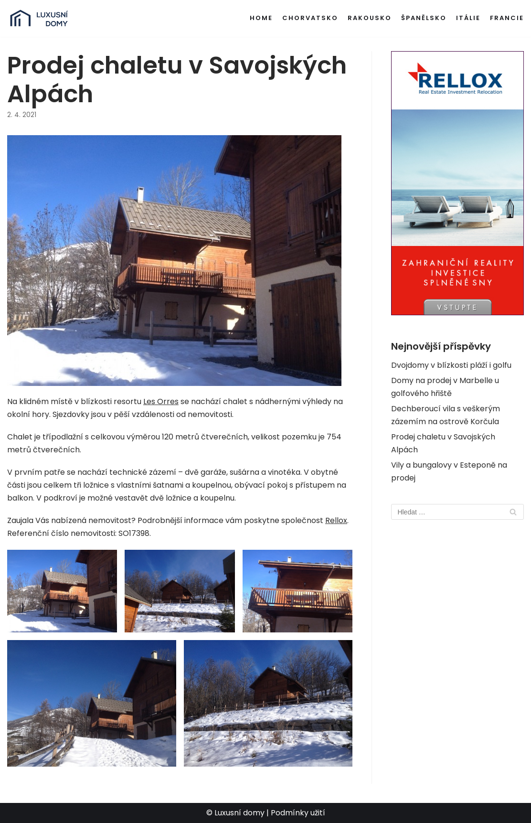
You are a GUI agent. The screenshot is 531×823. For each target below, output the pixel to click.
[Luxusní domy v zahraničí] (38, 18)
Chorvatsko (310, 17)
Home (261, 17)
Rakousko (370, 17)
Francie (507, 17)
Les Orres (161, 401)
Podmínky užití (298, 812)
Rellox (336, 520)
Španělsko (423, 17)
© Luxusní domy (235, 812)
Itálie (468, 17)
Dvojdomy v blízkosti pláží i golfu (451, 365)
